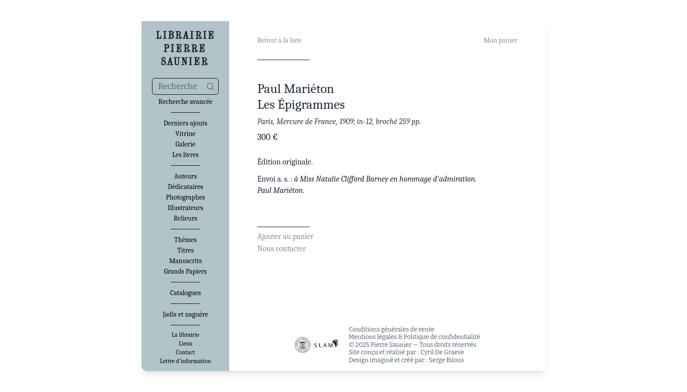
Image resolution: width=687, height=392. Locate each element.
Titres (185, 250)
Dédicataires (185, 186)
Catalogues (185, 292)
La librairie (185, 335)
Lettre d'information (185, 361)
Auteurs (185, 176)
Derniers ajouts (185, 123)
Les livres (185, 154)
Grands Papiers (185, 271)
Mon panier (500, 40)
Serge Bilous (446, 360)
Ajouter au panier (285, 236)
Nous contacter (281, 248)
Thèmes (185, 239)
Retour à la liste (279, 40)
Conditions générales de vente (391, 329)
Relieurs (185, 218)
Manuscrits (185, 260)
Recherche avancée (185, 101)
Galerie (185, 144)
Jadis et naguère (185, 314)
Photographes (185, 197)
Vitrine (185, 133)
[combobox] (185, 86)
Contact (185, 352)
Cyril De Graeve (442, 352)
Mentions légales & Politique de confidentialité (414, 337)
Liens (185, 343)
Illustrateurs (185, 207)
